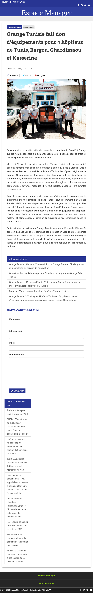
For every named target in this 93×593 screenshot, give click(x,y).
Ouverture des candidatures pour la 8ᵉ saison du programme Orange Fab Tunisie (45, 275)
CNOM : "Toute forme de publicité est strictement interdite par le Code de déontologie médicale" (17, 426)
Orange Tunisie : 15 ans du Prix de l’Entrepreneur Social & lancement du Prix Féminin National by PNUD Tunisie (44, 284)
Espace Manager (47, 12)
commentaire (16, 354)
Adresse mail (15, 331)
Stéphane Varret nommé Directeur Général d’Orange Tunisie (39, 291)
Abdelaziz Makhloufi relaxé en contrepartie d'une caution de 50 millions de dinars (17, 556)
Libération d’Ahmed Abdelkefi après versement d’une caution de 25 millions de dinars (17, 446)
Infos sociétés (14, 27)
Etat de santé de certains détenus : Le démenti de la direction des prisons (17, 540)
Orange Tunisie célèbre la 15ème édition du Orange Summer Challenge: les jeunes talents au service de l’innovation (46, 266)
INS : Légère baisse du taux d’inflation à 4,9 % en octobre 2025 (17, 525)
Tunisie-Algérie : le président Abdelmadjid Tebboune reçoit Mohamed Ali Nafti (17, 464)
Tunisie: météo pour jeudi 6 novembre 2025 (17, 412)
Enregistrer (17, 391)
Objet (11, 342)
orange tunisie (29, 27)
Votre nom (14, 319)
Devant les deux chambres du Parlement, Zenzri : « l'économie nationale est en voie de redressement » (16, 507)
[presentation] (32, 382)
